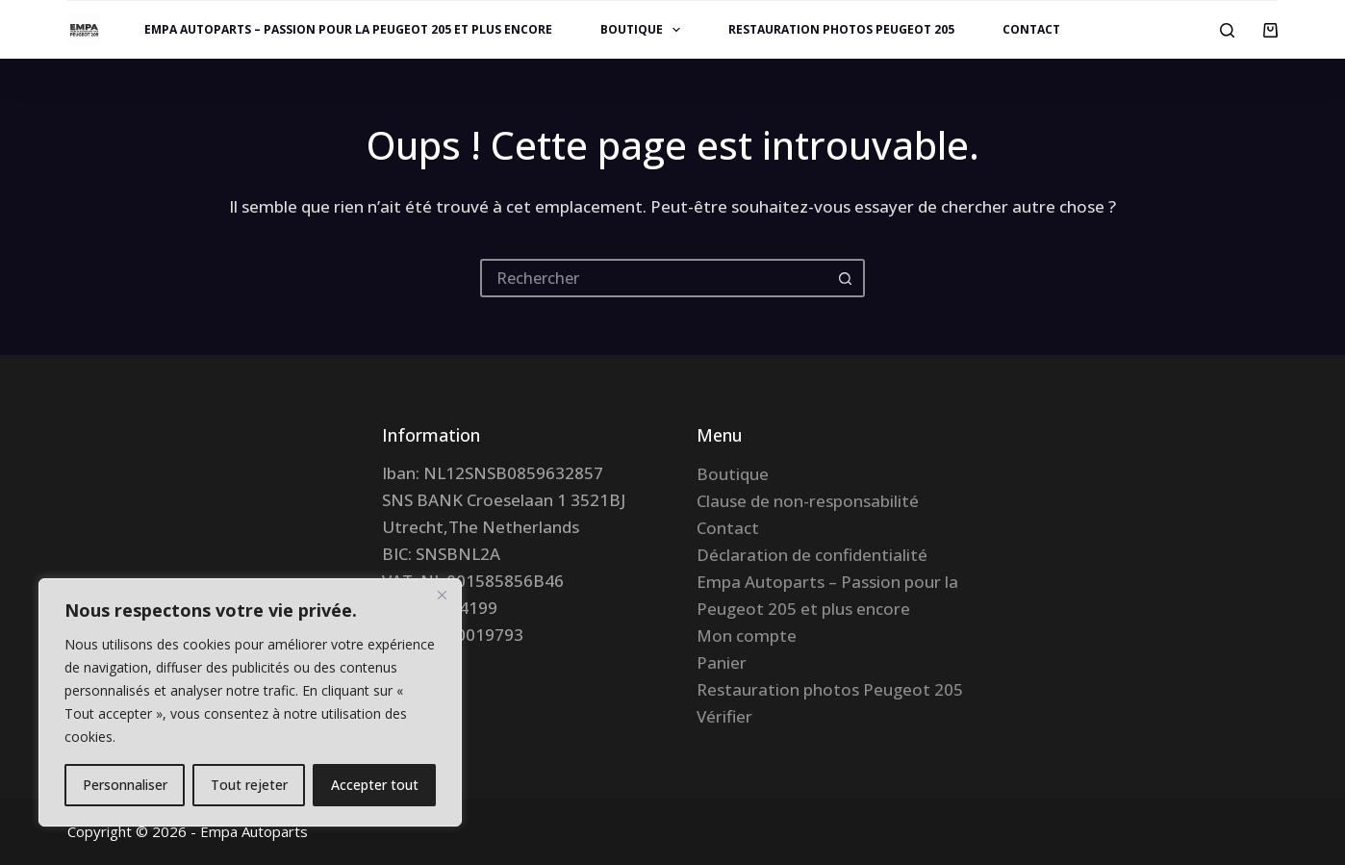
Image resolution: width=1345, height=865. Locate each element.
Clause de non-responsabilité (808, 501)
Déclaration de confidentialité (812, 555)
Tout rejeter (249, 785)
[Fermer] (441, 594)
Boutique (644, 29)
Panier (722, 662)
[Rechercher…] (653, 278)
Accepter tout (375, 785)
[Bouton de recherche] (845, 278)
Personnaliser (125, 785)
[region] (250, 702)
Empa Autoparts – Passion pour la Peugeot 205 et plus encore (348, 29)
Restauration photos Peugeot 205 (841, 29)
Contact (1031, 29)
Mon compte (747, 635)
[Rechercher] (1227, 30)
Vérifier (724, 716)
